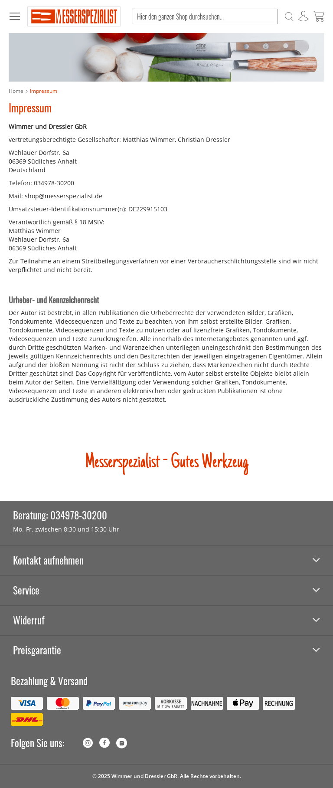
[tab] (166, 561)
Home (16, 91)
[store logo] (74, 16)
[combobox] (205, 16)
